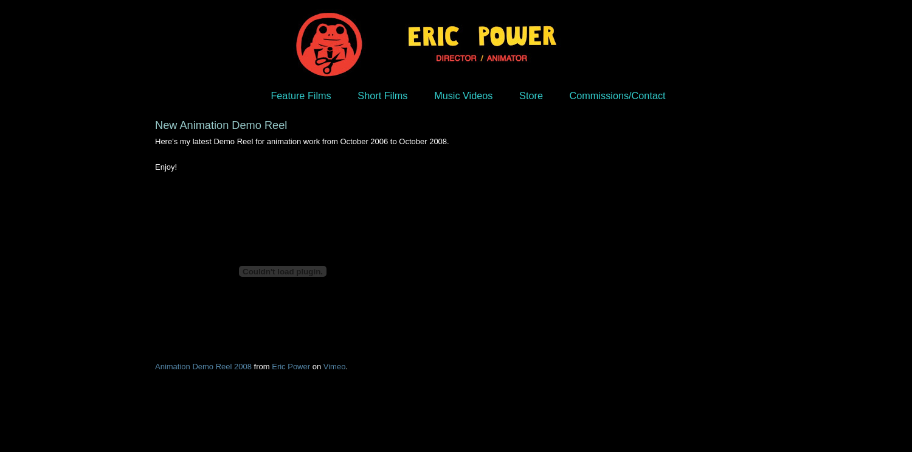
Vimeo (334, 366)
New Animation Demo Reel (221, 125)
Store (531, 95)
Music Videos (463, 95)
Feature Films (301, 95)
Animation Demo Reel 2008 (203, 366)
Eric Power (291, 366)
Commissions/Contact (618, 95)
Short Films (382, 95)
